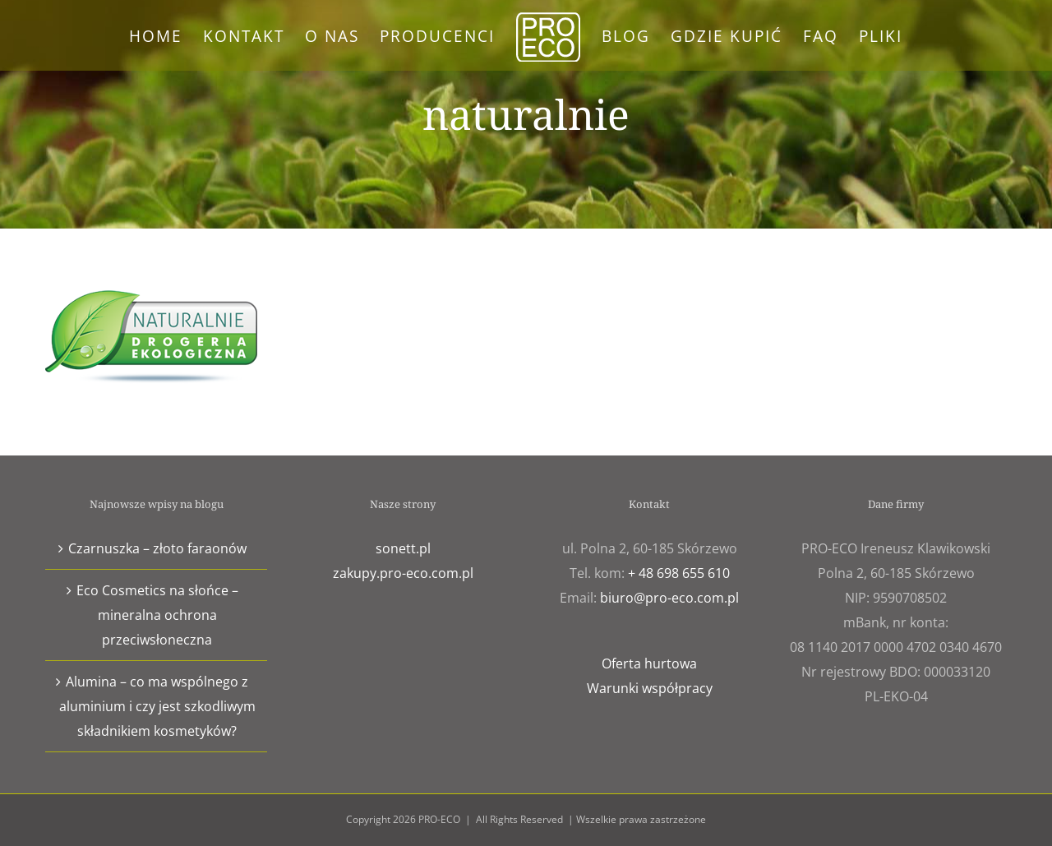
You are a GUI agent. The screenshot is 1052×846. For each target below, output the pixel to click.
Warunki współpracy (650, 688)
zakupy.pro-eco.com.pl (403, 573)
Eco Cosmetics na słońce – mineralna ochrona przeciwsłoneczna (157, 615)
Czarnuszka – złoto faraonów (157, 548)
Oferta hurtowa (649, 663)
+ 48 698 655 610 (679, 573)
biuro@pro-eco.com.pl (669, 598)
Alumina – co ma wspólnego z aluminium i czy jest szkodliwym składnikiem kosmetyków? (157, 706)
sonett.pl (403, 548)
